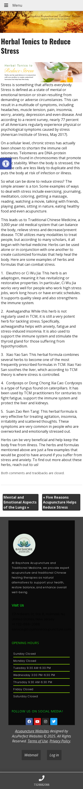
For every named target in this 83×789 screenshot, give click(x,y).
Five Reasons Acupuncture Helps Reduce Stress (59, 502)
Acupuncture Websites (32, 731)
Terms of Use (38, 741)
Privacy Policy (60, 741)
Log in (54, 755)
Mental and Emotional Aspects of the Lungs (20, 502)
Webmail (31, 755)
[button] (6, 163)
